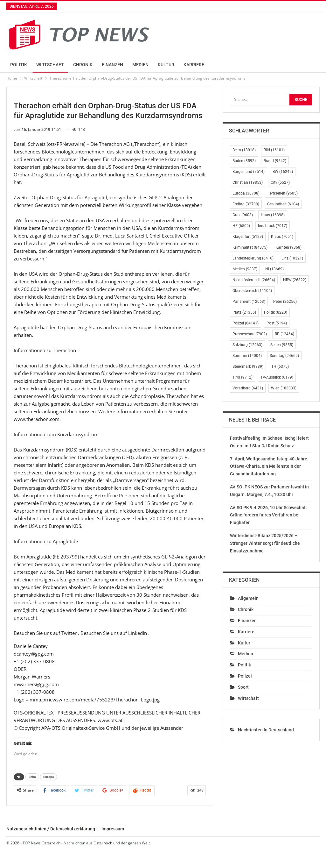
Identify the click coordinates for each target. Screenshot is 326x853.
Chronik (83, 64)
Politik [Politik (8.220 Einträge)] (275, 312)
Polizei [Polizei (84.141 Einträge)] (245, 323)
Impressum (112, 828)
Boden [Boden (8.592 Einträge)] (244, 161)
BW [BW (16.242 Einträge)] (283, 171)
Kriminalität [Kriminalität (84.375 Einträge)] (249, 247)
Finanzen (112, 64)
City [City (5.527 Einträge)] (280, 182)
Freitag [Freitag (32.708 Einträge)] (245, 204)
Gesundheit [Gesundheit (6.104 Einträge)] (283, 204)
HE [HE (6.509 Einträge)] (241, 226)
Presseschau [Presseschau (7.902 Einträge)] (249, 334)
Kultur (166, 64)
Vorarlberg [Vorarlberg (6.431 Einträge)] (247, 388)
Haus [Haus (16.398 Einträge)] (273, 215)
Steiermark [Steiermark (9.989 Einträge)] (247, 366)
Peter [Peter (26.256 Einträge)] (285, 301)
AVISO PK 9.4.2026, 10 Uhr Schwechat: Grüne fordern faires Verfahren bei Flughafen (268, 515)
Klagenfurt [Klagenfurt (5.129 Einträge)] (247, 236)
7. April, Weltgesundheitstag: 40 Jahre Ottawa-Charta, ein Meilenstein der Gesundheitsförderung (268, 466)
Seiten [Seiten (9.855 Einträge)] (281, 345)
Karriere (194, 64)
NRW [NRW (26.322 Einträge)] (294, 280)
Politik (18, 64)
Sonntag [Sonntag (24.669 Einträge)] (284, 355)
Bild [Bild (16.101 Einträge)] (274, 150)
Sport (243, 687)
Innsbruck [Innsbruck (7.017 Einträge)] (272, 226)
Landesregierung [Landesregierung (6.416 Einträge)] (253, 258)
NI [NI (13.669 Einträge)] (274, 269)
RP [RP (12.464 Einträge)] (284, 334)
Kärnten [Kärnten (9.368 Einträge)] (288, 247)
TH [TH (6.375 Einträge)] (280, 366)
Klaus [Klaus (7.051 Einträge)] (282, 236)
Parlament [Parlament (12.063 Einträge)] (248, 301)
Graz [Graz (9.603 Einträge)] (242, 215)
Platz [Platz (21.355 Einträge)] (244, 312)
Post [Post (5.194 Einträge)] (277, 323)
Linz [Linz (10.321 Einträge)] (292, 258)
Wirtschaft (50, 64)
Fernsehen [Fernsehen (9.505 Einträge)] (282, 193)
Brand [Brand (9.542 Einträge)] (275, 161)
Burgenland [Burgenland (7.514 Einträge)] (248, 171)
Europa (48, 776)
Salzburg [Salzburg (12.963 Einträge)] (247, 345)
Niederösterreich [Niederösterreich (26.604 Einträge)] (253, 280)
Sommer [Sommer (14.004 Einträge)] (247, 355)
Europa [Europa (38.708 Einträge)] (246, 193)
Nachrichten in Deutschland (266, 729)
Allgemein (248, 598)
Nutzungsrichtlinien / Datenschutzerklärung (50, 828)
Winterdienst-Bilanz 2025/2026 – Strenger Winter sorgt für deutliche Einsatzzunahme (265, 543)
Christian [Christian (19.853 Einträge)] (247, 182)
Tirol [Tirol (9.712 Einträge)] (242, 377)
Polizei (245, 676)
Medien (140, 64)
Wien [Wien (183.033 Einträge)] (283, 388)
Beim (32, 776)
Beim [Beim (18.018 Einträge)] (244, 150)
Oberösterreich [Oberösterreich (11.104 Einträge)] (252, 290)
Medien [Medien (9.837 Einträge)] (244, 269)
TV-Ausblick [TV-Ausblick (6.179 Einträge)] (276, 377)
